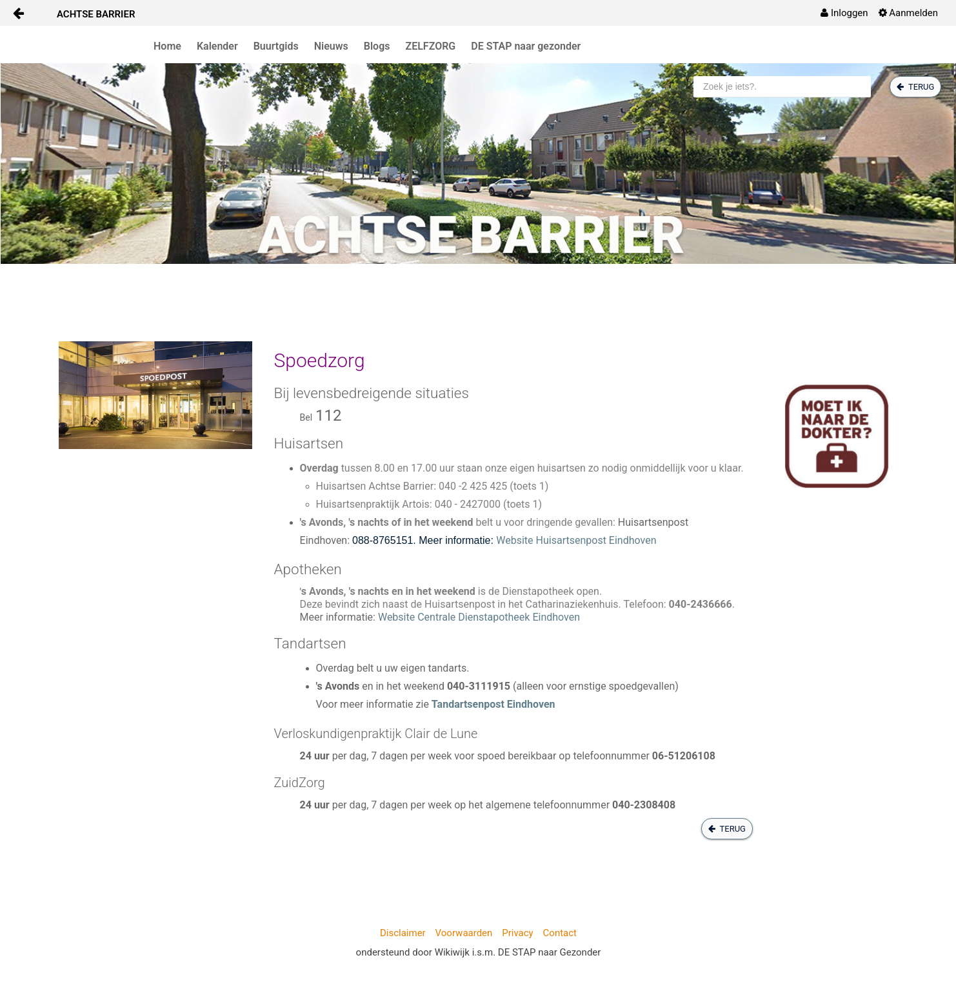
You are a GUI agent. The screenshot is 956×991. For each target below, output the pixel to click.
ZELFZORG (431, 46)
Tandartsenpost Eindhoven (493, 704)
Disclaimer (403, 933)
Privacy (517, 933)
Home (167, 46)
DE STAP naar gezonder (526, 46)
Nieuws (331, 46)
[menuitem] (844, 13)
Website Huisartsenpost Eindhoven (576, 540)
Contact (560, 933)
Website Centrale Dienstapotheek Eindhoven (479, 617)
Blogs (377, 46)
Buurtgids (276, 46)
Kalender (217, 46)
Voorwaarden (464, 933)
